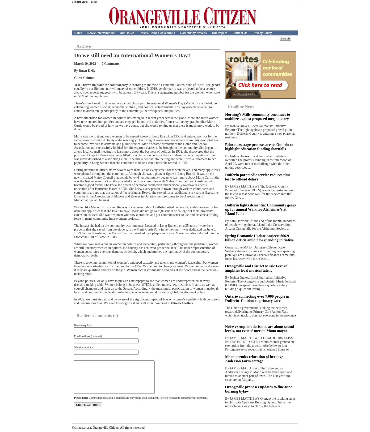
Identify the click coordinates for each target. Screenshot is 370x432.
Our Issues (127, 33)
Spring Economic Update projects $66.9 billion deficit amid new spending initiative (259, 238)
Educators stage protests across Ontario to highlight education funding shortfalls (259, 147)
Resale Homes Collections (157, 33)
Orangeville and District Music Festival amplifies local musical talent (256, 268)
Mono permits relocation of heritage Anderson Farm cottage (254, 359)
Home (78, 33)
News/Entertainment (100, 33)
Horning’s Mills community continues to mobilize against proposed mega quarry (257, 116)
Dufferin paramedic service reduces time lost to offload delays (257, 177)
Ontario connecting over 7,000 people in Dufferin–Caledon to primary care (257, 298)
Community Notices (193, 33)
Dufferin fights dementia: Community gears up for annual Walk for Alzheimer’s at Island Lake (260, 209)
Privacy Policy (262, 33)
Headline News (241, 106)
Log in (94, 2)
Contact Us (239, 33)
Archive (83, 46)
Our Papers (219, 33)
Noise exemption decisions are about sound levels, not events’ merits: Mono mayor (259, 329)
